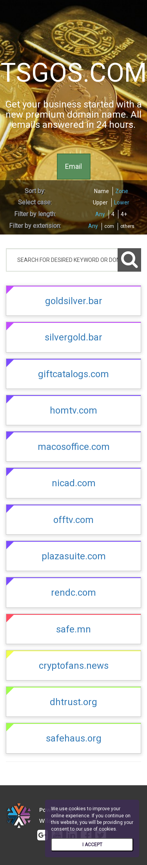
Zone (121, 191)
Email (73, 166)
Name (101, 191)
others (127, 226)
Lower (121, 202)
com (109, 226)
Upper (100, 202)
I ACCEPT (92, 844)
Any (100, 214)
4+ (124, 214)
